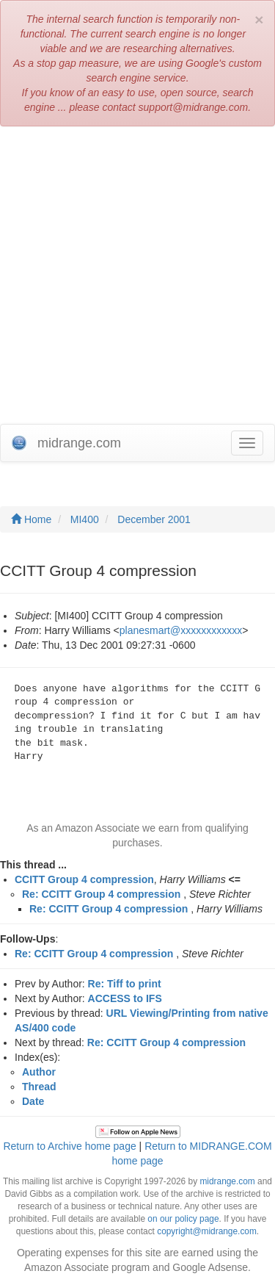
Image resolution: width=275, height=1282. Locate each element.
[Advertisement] (137, 279)
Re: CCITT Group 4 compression (101, 894)
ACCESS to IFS (125, 998)
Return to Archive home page (69, 1146)
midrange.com (226, 1181)
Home (31, 519)
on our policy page (183, 1219)
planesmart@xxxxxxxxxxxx (181, 630)
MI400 (84, 519)
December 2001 (154, 519)
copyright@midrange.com (207, 1231)
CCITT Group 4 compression (84, 879)
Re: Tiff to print (124, 984)
